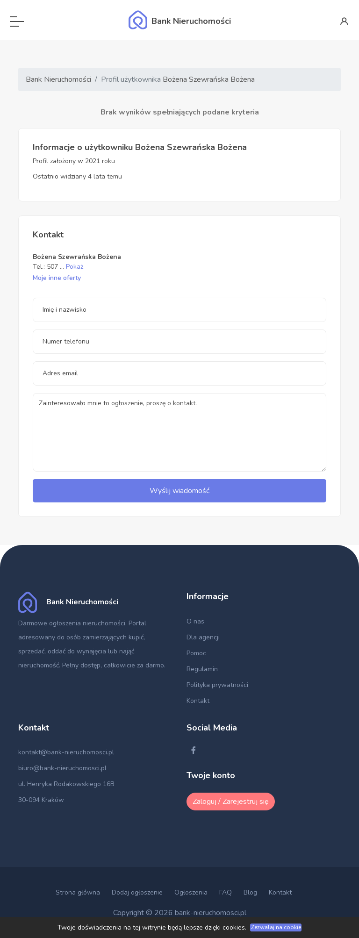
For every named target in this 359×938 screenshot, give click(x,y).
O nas (195, 621)
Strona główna (78, 892)
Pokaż (74, 266)
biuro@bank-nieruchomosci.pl (62, 768)
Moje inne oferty (57, 277)
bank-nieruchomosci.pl (210, 913)
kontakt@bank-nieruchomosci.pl (66, 752)
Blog (250, 892)
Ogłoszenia (191, 892)
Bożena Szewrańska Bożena (209, 79)
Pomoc (196, 653)
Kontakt (198, 700)
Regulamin (202, 669)
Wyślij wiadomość (179, 491)
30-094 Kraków (41, 799)
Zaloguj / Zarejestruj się (231, 801)
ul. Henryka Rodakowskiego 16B (66, 784)
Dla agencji (203, 637)
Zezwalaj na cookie (276, 927)
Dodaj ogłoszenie (137, 892)
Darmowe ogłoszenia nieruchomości (71, 623)
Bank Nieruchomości (58, 79)
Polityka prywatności (217, 684)
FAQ (225, 892)
